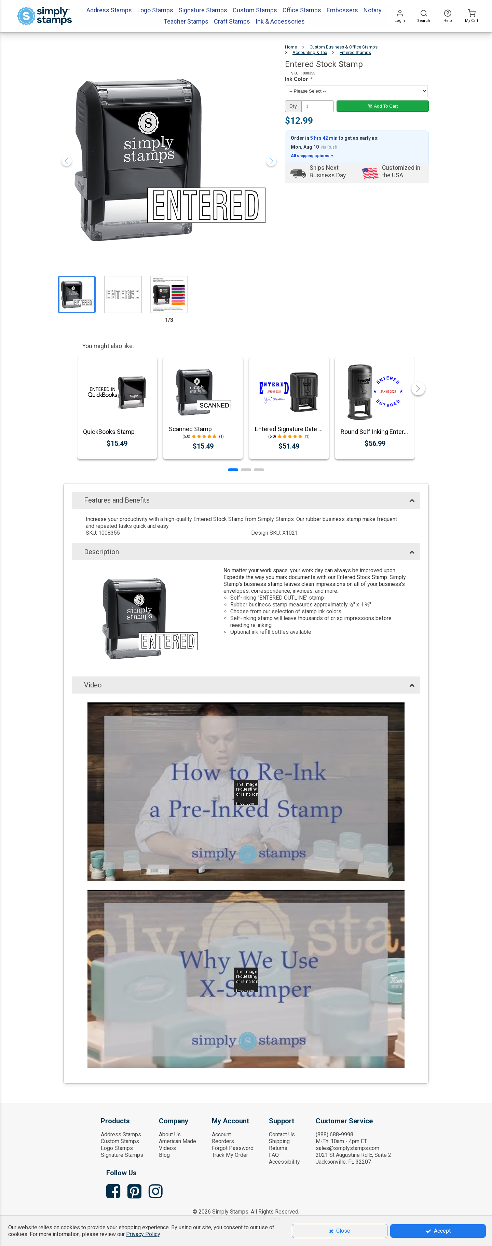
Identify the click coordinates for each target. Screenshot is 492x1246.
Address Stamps (121, 1134)
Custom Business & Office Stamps (344, 47)
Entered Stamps (355, 52)
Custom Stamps (120, 1141)
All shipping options (312, 155)
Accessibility (284, 1162)
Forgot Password (233, 1148)
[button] (233, 469)
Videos (167, 1148)
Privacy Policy (143, 1234)
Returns (278, 1148)
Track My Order (230, 1155)
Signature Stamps (122, 1155)
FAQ (274, 1155)
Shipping (279, 1141)
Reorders (223, 1141)
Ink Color (298, 79)
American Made (177, 1141)
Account (221, 1134)
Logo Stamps (117, 1148)
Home (291, 47)
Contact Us (282, 1134)
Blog (164, 1155)
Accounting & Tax (309, 52)
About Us (170, 1134)
